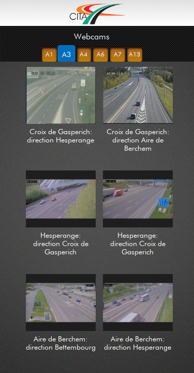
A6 (101, 54)
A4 (83, 54)
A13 (134, 54)
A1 (49, 54)
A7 (118, 54)
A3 (66, 54)
